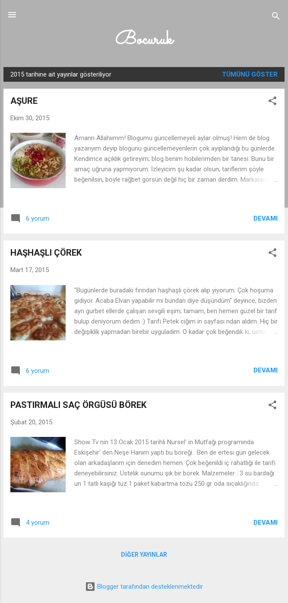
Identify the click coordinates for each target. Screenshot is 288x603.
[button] (272, 102)
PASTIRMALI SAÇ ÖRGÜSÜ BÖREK (78, 405)
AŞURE (24, 101)
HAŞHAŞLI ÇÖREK (46, 252)
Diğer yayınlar (144, 554)
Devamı (265, 218)
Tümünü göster (250, 74)
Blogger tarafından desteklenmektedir (144, 586)
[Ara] (276, 17)
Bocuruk (144, 40)
